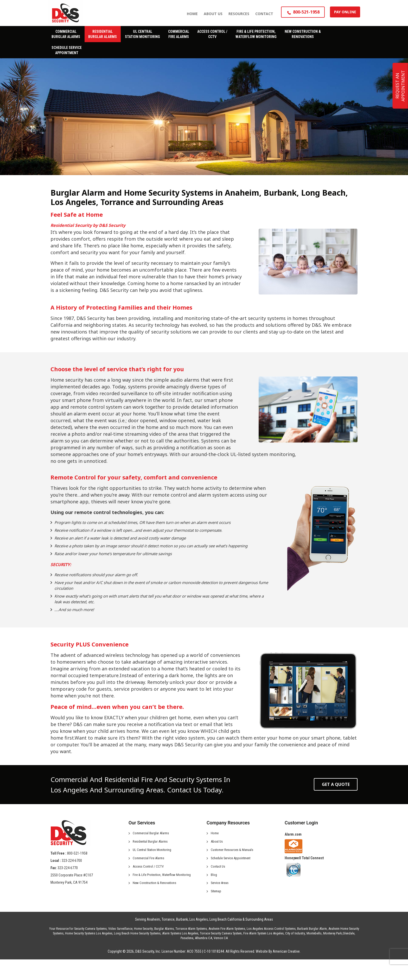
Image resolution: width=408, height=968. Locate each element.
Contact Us (219, 871)
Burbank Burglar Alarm (312, 937)
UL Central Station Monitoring (154, 852)
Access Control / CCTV (150, 871)
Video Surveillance (120, 937)
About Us (218, 843)
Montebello (314, 942)
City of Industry (295, 942)
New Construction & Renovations (157, 890)
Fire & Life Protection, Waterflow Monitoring (165, 880)
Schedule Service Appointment (233, 862)
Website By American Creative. (278, 960)
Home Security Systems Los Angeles (88, 942)
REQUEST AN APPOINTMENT (400, 85)
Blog (214, 880)
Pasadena (187, 946)
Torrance (168, 928)
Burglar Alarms (164, 937)
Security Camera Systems (90, 937)
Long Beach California (225, 928)
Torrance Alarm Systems (191, 937)
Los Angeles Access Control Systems (271, 937)
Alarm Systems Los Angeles (180, 942)
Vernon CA (221, 946)
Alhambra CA (203, 946)
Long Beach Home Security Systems (137, 942)
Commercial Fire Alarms (150, 862)
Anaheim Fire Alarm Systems (226, 937)
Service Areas (221, 890)
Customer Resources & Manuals (234, 852)
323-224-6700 (72, 860)
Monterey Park (332, 942)
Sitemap (217, 899)
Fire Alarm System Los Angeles (263, 942)
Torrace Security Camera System (221, 942)
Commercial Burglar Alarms (153, 833)
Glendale (348, 942)
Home (215, 833)
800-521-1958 (77, 853)
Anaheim (153, 928)
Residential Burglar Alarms (152, 843)
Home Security (143, 937)
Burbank (182, 928)
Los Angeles (198, 928)
